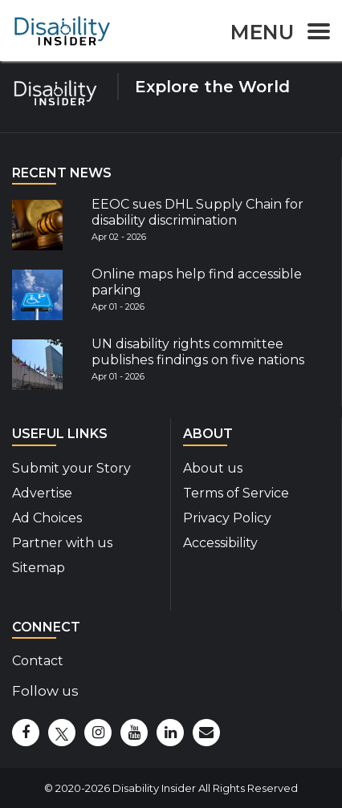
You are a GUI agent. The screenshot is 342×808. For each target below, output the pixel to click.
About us (212, 468)
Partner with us (62, 542)
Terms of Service (236, 493)
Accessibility (220, 542)
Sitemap (38, 567)
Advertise (42, 493)
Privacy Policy (227, 518)
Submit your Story (71, 468)
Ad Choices (47, 518)
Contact (37, 660)
